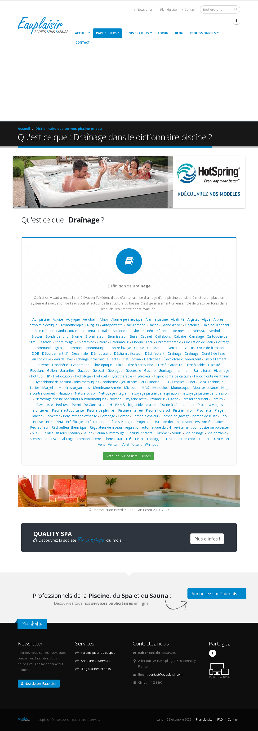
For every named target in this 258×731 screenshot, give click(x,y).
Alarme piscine (157, 319)
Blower (36, 336)
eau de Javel (63, 359)
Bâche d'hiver (171, 325)
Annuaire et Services (95, 661)
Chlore (102, 342)
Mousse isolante (205, 387)
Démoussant (101, 353)
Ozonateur (157, 399)
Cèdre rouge (64, 342)
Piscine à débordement (177, 404)
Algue (206, 319)
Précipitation (95, 421)
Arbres (218, 319)
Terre (97, 438)
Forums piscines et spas (98, 653)
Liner (191, 382)
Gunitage (166, 370)
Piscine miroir (183, 410)
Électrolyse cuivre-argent (182, 359)
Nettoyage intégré (113, 393)
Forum (163, 33)
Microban (131, 387)
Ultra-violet (221, 438)
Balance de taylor (125, 330)
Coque (139, 347)
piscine (151, 404)
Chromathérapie (168, 342)
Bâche (153, 325)
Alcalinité (177, 319)
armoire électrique (44, 325)
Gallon (52, 370)
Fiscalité (214, 365)
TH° (128, 438)
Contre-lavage (120, 347)
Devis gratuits (137, 33)
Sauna (87, 433)
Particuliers (106, 33)
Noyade (115, 399)
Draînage (192, 353)
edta (114, 359)
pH (110, 404)
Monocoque (180, 387)
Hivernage (221, 370)
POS (49, 421)
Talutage (67, 438)
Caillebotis (163, 336)
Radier (218, 421)
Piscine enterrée (130, 410)
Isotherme (110, 382)
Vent (101, 444)
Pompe (123, 416)
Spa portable (216, 433)
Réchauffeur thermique (69, 427)
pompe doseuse (204, 416)
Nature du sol (85, 393)
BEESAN (199, 330)
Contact (188, 10)
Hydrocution (62, 376)
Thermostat (113, 438)
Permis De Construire (88, 404)
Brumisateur (117, 336)
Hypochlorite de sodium (53, 382)
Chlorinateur (119, 342)
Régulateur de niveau (106, 427)
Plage (219, 410)
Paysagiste (44, 404)
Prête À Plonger (120, 421)
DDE (35, 353)
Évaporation (80, 365)
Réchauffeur (39, 427)
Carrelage (196, 336)
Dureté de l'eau (213, 353)
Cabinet (146, 336)
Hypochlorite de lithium (211, 376)
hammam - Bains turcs (193, 370)
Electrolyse (152, 359)
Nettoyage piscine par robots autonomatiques (70, 399)
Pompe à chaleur (145, 416)
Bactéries (192, 325)
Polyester (52, 416)
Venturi (113, 444)
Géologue (114, 370)
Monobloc (160, 387)
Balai (105, 330)
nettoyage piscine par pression (205, 393)
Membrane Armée (107, 387)
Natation (65, 393)
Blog (179, 33)
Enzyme (43, 365)
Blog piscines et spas (96, 669)
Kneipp (154, 382)
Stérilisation (39, 438)
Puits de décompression (173, 421)
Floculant (37, 370)
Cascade (45, 342)
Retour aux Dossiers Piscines (128, 456)
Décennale (79, 353)
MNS (145, 387)
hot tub (36, 376)
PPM (59, 421)
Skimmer (162, 433)
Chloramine (85, 342)
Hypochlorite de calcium (172, 376)
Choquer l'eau (142, 342)
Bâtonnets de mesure (173, 330)
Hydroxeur (143, 376)
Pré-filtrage (74, 421)
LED (166, 382)
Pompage (107, 416)
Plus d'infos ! (207, 539)
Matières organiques (74, 387)
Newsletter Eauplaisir (39, 683)
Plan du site (167, 10)
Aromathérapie (72, 325)
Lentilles (178, 382)
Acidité (58, 319)
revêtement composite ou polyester (201, 427)
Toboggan (154, 438)
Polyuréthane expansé (80, 416)
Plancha (36, 416)
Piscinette (204, 410)
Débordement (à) (55, 353)
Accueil (81, 33)
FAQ (220, 719)
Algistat (193, 319)
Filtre (119, 365)
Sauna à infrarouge (110, 433)
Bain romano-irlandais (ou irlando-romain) (66, 330)
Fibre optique (103, 365)
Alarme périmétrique (126, 319)
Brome (76, 336)
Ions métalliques (86, 382)
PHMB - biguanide (129, 404)
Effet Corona (131, 359)
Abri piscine (41, 319)
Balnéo (147, 330)
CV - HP (188, 347)
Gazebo (83, 370)
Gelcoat (98, 370)
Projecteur (144, 421)
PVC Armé (202, 421)
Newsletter (143, 10)
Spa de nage (194, 433)
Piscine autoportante (68, 410)
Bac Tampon (136, 325)
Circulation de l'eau (198, 342)
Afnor (104, 319)
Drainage (175, 353)
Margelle (48, 387)
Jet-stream (129, 382)
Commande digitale (49, 347)
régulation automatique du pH (148, 427)
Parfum (217, 399)
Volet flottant (132, 444)
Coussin (153, 347)
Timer (138, 438)
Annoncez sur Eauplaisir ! (216, 593)
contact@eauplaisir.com (165, 674)
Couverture (170, 347)
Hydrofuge (83, 376)
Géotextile (133, 370)
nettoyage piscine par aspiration (154, 393)
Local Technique (210, 382)
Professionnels (203, 33)
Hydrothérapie (121, 376)
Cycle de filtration (210, 347)
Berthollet (216, 330)
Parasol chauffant (194, 399)
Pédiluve (62, 404)
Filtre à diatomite (169, 365)
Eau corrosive (40, 359)
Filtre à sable (195, 365)
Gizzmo (150, 370)
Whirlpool (152, 444)
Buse (134, 336)
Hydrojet (100, 376)
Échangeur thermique (92, 359)
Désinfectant (155, 353)
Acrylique (73, 319)
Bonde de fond (56, 336)
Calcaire (180, 336)
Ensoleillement (215, 359)
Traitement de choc (180, 438)
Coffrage (222, 342)
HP (47, 376)
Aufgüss (93, 325)
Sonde (177, 433)
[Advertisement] (129, 85)
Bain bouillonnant (216, 325)
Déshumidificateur (128, 353)
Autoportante (112, 325)
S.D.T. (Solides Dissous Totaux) (56, 433)
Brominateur (95, 336)
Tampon (83, 438)
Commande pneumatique (87, 347)
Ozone (173, 399)
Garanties (67, 370)
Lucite (34, 387)
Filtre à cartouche (139, 365)
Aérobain (90, 319)
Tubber (204, 438)
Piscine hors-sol (158, 410)
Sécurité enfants (140, 433)
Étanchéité (60, 365)
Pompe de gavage (175, 416)
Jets (143, 382)
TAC (54, 438)
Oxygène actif (135, 399)
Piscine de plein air (101, 410)
